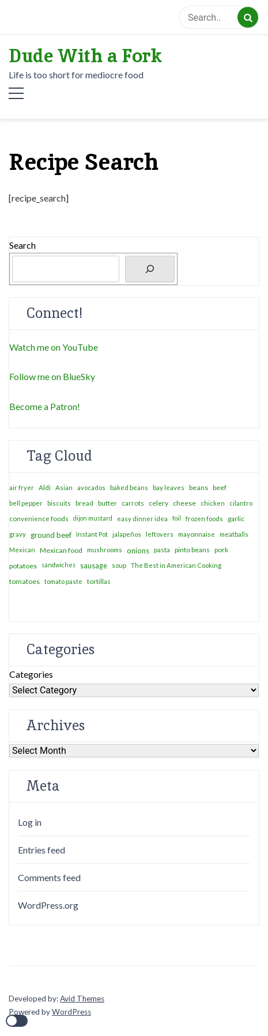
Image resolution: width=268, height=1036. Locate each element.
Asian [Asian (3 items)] (64, 487)
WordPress (71, 1011)
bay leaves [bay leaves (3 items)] (168, 487)
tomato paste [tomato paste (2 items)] (63, 581)
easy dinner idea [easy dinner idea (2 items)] (142, 518)
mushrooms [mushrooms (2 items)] (104, 549)
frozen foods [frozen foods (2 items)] (204, 518)
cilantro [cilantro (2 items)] (240, 503)
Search (22, 245)
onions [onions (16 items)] (138, 550)
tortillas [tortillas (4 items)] (99, 581)
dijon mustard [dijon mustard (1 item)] (92, 518)
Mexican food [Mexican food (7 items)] (61, 550)
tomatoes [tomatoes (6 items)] (24, 581)
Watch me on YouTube (53, 346)
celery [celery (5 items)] (158, 503)
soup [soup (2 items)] (119, 565)
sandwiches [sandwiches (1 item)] (58, 564)
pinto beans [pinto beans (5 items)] (192, 549)
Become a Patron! (44, 406)
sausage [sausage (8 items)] (93, 565)
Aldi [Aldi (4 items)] (45, 487)
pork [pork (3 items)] (221, 549)
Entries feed (41, 849)
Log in (29, 822)
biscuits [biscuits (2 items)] (59, 503)
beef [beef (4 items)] (220, 487)
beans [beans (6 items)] (198, 487)
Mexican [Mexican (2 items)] (22, 549)
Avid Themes (82, 998)
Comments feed (49, 877)
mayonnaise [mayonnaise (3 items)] (196, 534)
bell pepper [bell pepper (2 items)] (26, 503)
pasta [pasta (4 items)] (162, 549)
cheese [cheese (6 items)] (184, 503)
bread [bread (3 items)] (84, 503)
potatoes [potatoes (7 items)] (23, 565)
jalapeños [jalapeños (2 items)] (126, 534)
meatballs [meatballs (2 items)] (234, 534)
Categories (31, 674)
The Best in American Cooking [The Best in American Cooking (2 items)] (176, 565)
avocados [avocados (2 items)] (91, 487)
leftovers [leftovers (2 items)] (159, 534)
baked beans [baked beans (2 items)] (129, 487)
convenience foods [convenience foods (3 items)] (39, 518)
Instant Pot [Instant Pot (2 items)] (92, 534)
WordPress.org (48, 905)
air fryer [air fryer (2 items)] (21, 487)
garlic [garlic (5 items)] (236, 518)
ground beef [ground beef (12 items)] (51, 535)
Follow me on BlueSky (52, 376)
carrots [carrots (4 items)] (133, 503)
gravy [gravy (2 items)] (17, 534)
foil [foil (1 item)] (176, 518)
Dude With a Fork (85, 56)
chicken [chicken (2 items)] (213, 503)
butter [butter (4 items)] (107, 503)
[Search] (150, 269)
